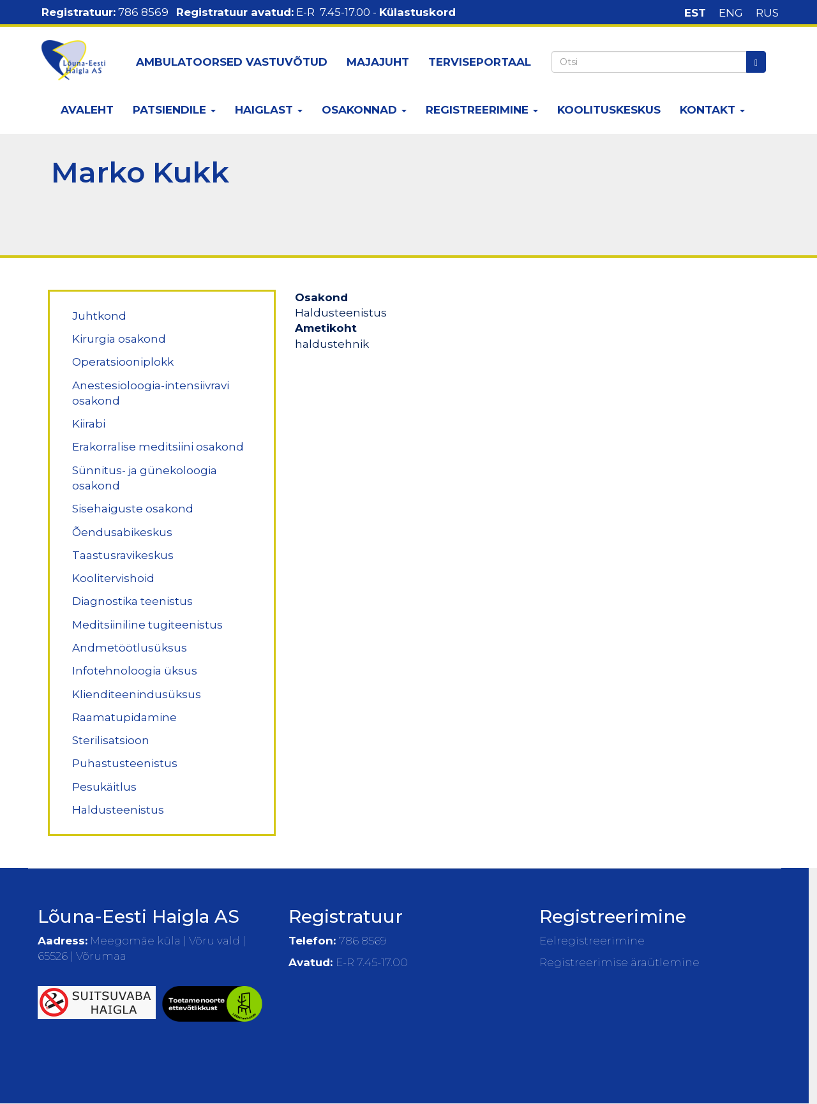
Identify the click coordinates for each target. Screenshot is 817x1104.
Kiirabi (88, 423)
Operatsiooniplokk (123, 361)
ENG (731, 12)
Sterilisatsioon (110, 740)
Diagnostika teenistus (132, 601)
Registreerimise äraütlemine (619, 962)
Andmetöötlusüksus (129, 647)
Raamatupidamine (124, 717)
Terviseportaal (479, 62)
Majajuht (378, 62)
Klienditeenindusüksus (136, 694)
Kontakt (712, 109)
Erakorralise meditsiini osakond (158, 446)
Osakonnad (364, 109)
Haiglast (269, 109)
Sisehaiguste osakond (132, 508)
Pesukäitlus (104, 786)
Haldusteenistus (118, 809)
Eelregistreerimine (592, 940)
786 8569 (143, 12)
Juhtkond (99, 316)
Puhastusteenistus (124, 763)
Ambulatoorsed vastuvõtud (231, 62)
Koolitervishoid (113, 578)
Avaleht (87, 109)
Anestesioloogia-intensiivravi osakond (150, 393)
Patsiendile (174, 109)
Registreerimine (482, 109)
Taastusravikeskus (123, 555)
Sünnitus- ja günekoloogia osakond (144, 478)
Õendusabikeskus (122, 532)
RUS (767, 12)
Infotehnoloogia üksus (134, 670)
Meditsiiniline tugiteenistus (147, 624)
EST (695, 12)
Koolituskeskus (609, 109)
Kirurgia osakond (119, 338)
